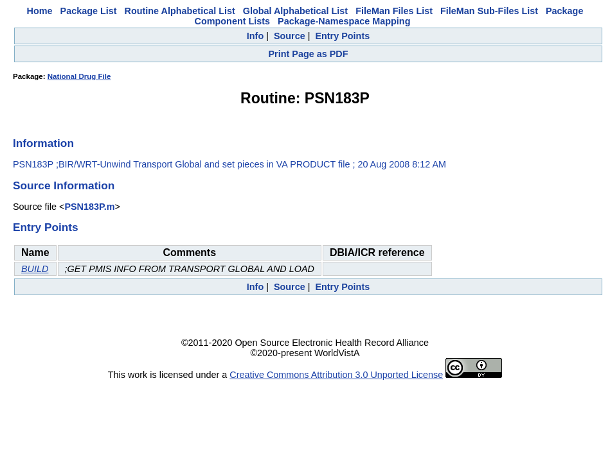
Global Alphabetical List (295, 11)
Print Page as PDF (308, 54)
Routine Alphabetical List (180, 11)
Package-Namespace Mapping (344, 21)
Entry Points (342, 36)
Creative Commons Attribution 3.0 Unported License (336, 375)
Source (289, 36)
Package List (88, 11)
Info (255, 36)
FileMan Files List (394, 11)
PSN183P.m (89, 206)
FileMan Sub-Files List (489, 11)
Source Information (63, 185)
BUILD (34, 269)
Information (43, 143)
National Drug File (79, 76)
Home (40, 11)
